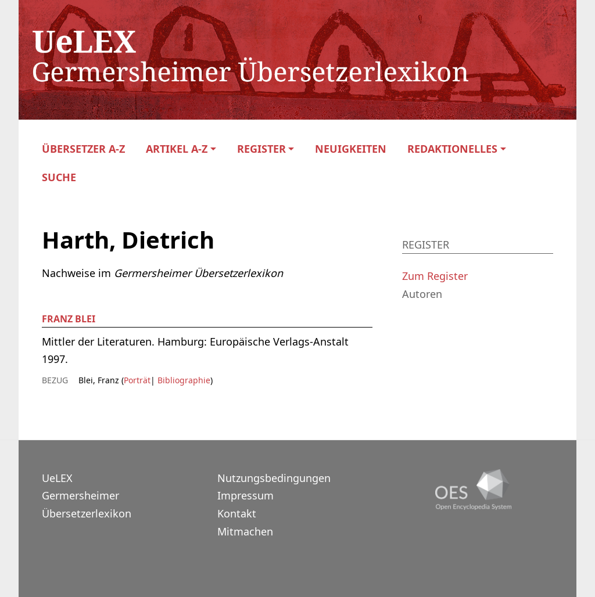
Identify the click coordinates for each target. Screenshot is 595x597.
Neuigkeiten (350, 149)
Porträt (137, 380)
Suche (59, 177)
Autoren (422, 294)
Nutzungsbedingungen (274, 478)
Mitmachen (245, 531)
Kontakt (236, 513)
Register (261, 149)
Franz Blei (68, 318)
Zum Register (435, 276)
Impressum (245, 495)
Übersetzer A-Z (83, 149)
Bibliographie (182, 380)
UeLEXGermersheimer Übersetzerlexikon (86, 495)
